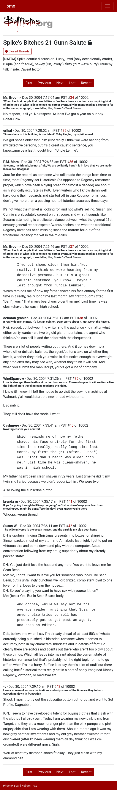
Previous (44, 83)
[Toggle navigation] (107, 6)
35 (64, 131)
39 (77, 379)
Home (9, 6)
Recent (86, 83)
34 (72, 98)
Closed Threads (17, 51)
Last (72, 83)
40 (72, 425)
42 (70, 526)
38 (81, 318)
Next (59, 83)
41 (71, 501)
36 (71, 162)
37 (72, 247)
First (28, 83)
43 (58, 687)
